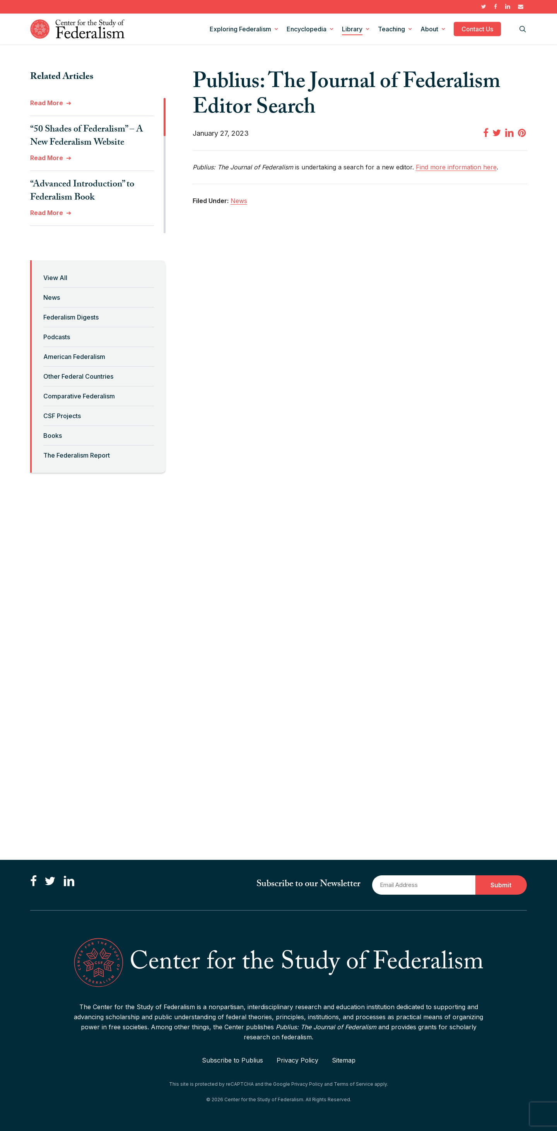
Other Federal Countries (78, 376)
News (51, 297)
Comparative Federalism (79, 396)
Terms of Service (353, 1084)
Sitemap (343, 1060)
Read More (46, 103)
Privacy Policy (297, 1060)
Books (52, 435)
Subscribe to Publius (232, 1060)
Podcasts (56, 337)
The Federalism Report (76, 455)
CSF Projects (62, 416)
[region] (98, 165)
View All (55, 278)
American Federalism (74, 356)
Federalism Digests (71, 317)
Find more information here (456, 167)
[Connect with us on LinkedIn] (69, 881)
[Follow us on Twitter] (49, 881)
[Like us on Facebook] (33, 881)
